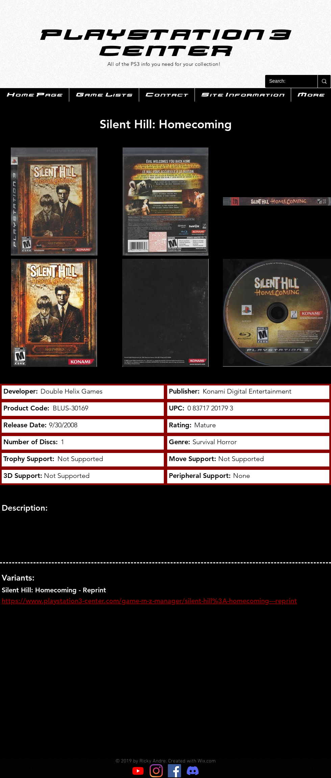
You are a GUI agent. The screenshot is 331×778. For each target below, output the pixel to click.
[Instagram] (156, 770)
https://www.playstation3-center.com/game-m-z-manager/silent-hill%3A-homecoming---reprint (149, 601)
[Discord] (192, 770)
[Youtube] (138, 770)
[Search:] (286, 81)
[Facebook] (174, 770)
